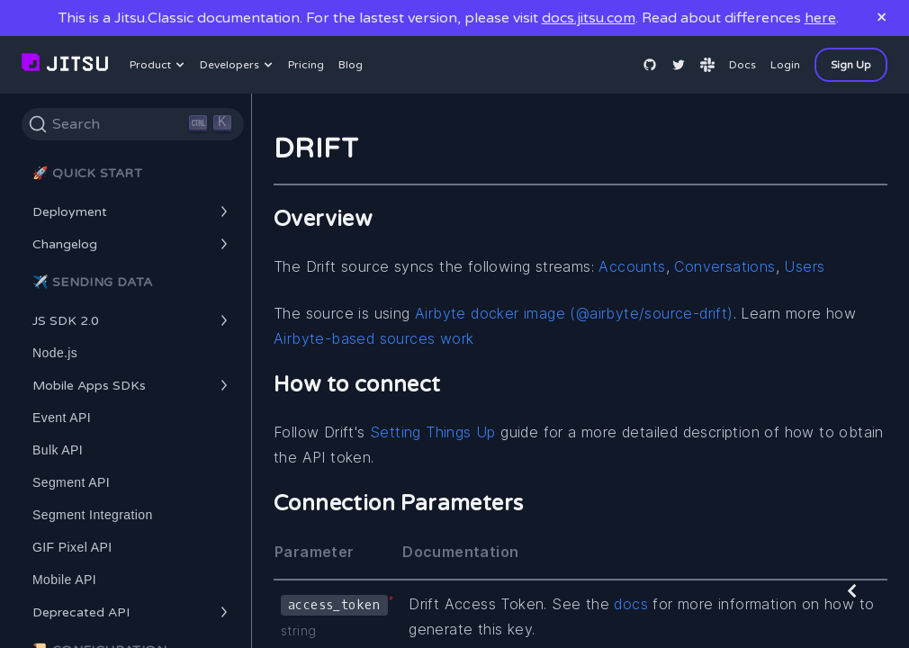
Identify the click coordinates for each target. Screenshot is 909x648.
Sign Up (851, 64)
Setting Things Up (435, 432)
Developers (238, 65)
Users (804, 266)
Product (159, 65)
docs (631, 604)
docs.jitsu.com (588, 18)
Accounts (631, 266)
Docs (742, 64)
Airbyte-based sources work (373, 338)
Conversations (724, 266)
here (820, 18)
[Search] (133, 124)
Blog (350, 64)
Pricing (306, 64)
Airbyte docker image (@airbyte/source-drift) (574, 313)
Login (785, 64)
